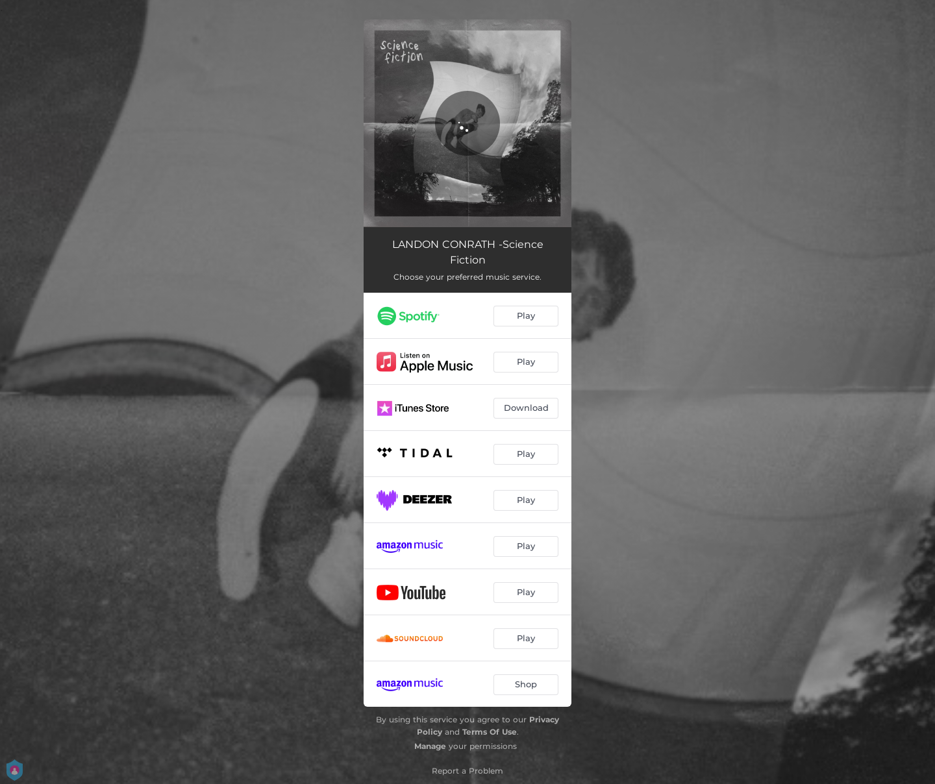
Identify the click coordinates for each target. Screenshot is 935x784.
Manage (430, 746)
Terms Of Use (489, 732)
